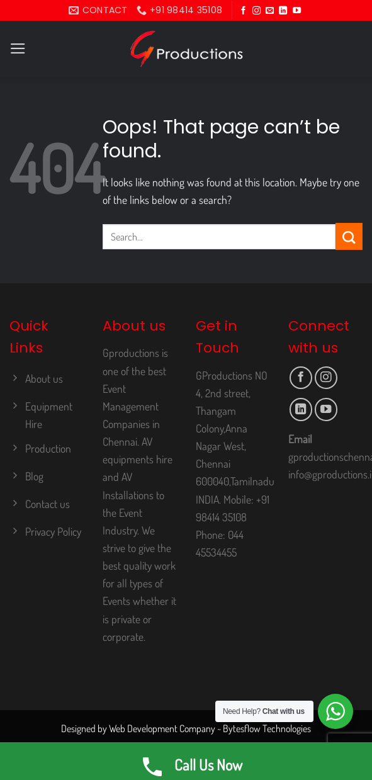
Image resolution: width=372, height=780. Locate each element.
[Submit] (349, 236)
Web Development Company (162, 728)
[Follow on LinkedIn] (283, 11)
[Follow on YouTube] (297, 11)
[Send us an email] (270, 11)
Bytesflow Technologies (267, 728)
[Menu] (17, 48)
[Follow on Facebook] (243, 11)
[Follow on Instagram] (256, 11)
